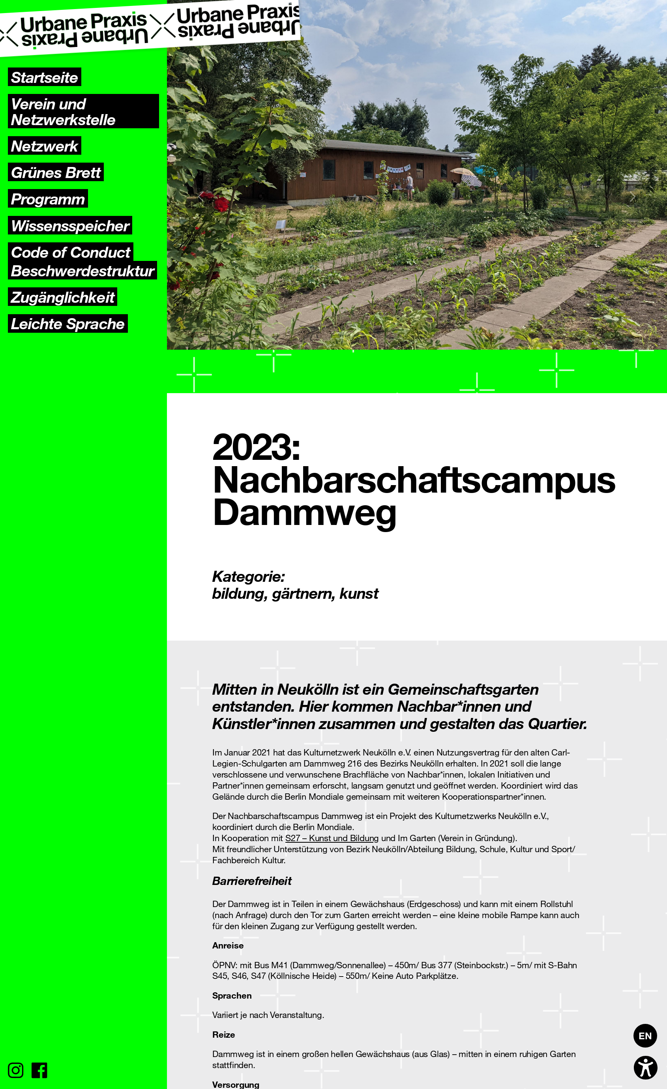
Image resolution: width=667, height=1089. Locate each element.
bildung (238, 592)
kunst (359, 592)
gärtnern (302, 592)
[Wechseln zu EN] (645, 1036)
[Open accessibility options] (646, 1068)
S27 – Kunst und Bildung (332, 837)
